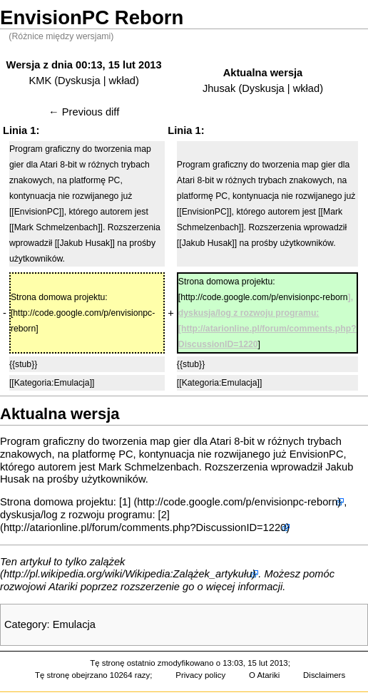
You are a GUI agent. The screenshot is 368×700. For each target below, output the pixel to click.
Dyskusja (79, 80)
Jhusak (219, 88)
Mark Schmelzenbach (148, 467)
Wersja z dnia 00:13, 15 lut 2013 (84, 65)
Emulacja (74, 624)
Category (25, 624)
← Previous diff (83, 112)
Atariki (63, 586)
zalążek (108, 561)
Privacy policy (200, 675)
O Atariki (264, 675)
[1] (125, 502)
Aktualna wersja (263, 72)
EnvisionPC (317, 454)
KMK (40, 80)
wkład (122, 80)
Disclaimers (324, 675)
